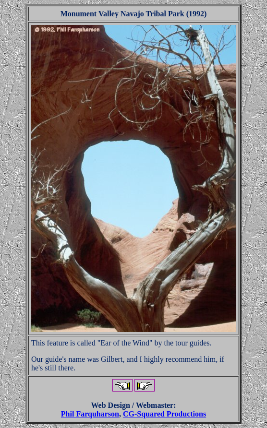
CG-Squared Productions (164, 414)
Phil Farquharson (90, 414)
